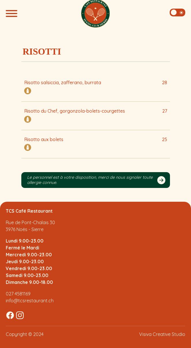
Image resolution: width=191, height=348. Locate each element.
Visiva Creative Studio (162, 334)
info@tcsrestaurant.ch (30, 300)
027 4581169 (18, 294)
